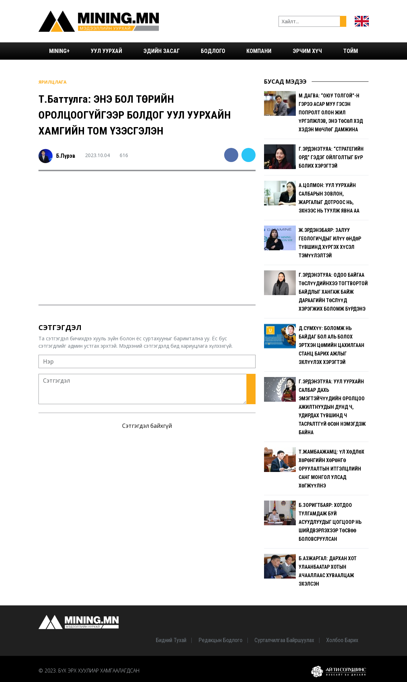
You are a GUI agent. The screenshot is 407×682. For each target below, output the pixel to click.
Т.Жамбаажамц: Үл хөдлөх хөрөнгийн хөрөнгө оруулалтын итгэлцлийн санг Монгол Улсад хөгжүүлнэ (331, 469)
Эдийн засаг (161, 51)
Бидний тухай (171, 640)
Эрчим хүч (307, 51)
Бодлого (213, 51)
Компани (258, 51)
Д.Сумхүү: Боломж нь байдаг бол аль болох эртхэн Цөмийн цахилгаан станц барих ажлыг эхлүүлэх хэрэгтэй (331, 345)
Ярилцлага (52, 82)
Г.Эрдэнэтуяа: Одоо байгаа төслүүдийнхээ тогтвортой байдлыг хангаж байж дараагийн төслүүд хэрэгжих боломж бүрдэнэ (333, 292)
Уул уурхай (106, 51)
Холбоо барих (342, 640)
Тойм (350, 51)
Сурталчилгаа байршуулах (284, 640)
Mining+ (59, 51)
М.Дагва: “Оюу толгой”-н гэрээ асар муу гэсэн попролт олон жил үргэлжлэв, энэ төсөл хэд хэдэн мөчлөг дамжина (331, 112)
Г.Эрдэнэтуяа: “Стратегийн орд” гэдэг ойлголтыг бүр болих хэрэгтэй (331, 157)
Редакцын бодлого (220, 640)
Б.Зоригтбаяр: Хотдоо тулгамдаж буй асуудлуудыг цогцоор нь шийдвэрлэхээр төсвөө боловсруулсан (330, 522)
